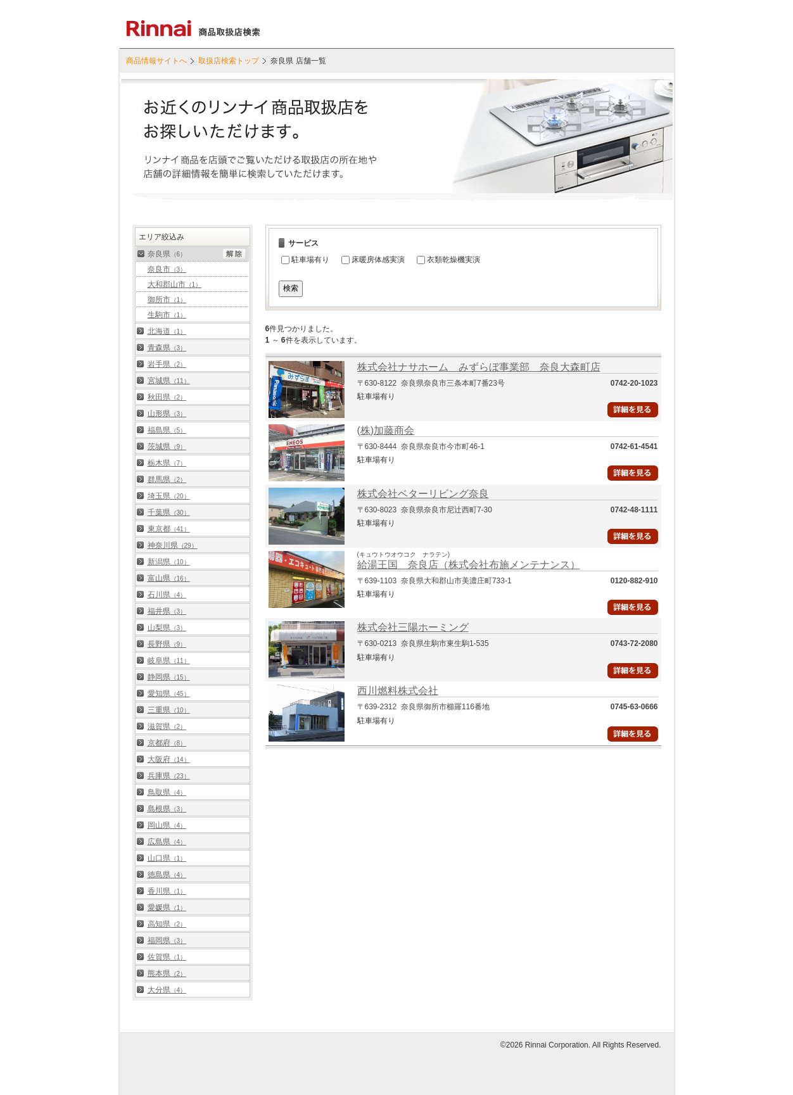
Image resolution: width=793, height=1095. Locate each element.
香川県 (167, 891)
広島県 (167, 841)
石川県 (167, 594)
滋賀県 (167, 726)
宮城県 (169, 380)
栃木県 (167, 463)
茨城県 (167, 446)
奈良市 (167, 269)
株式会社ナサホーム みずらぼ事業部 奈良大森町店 (478, 367)
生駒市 (167, 314)
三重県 (169, 710)
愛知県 (169, 693)
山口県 (167, 858)
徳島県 (167, 874)
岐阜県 (169, 660)
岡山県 (167, 825)
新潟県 (169, 561)
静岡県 (169, 677)
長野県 (167, 644)
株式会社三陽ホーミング (413, 627)
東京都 (169, 528)
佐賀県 (167, 957)
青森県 (167, 347)
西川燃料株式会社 (397, 690)
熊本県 (167, 973)
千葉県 (169, 512)
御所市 (167, 299)
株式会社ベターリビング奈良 (423, 493)
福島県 (167, 430)
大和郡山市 (175, 284)
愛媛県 (167, 907)
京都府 (167, 742)
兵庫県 (169, 775)
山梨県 (167, 627)
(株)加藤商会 (386, 430)
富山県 (169, 578)
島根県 (167, 808)
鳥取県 (167, 792)
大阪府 (169, 759)
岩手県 (167, 364)
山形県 (167, 413)
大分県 (167, 989)
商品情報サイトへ (156, 60)
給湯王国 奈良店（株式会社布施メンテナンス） (468, 564)
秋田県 (167, 397)
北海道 (167, 331)
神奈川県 (173, 545)
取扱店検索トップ (228, 60)
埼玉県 (169, 495)
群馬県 (167, 479)
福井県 (167, 611)
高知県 (167, 924)
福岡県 (167, 940)
